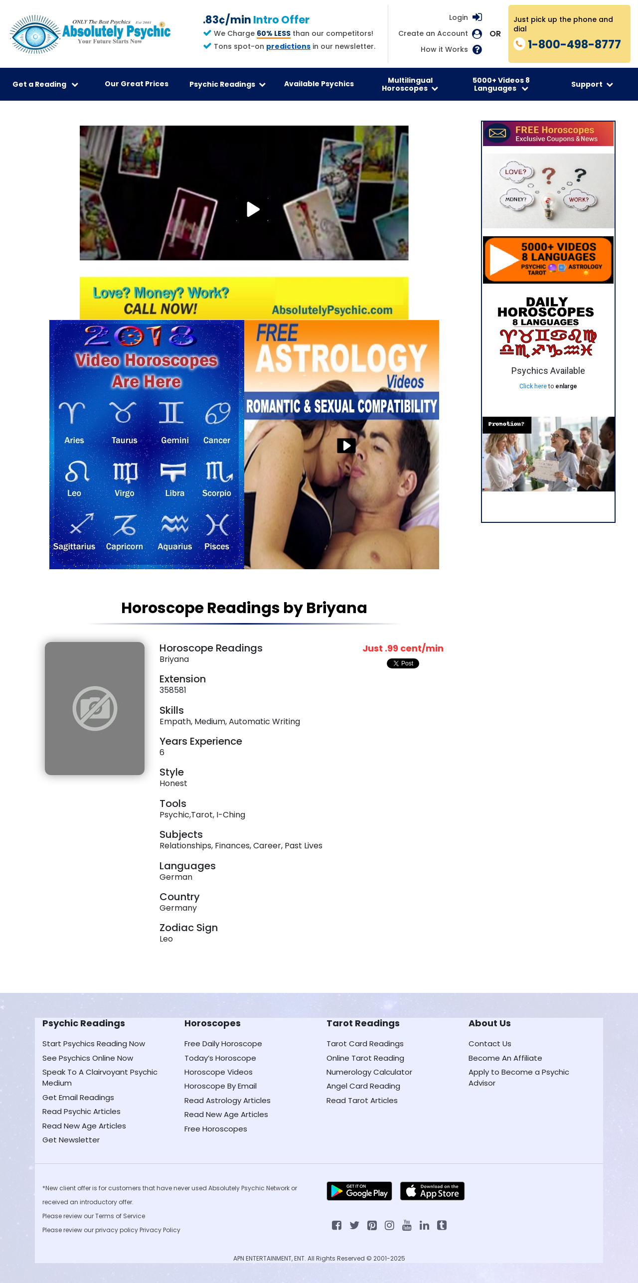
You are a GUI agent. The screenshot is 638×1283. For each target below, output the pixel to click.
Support (592, 84)
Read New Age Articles (84, 1126)
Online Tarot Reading (365, 1058)
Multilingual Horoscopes (410, 84)
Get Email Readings (78, 1097)
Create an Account (433, 33)
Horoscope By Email (220, 1086)
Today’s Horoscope (220, 1058)
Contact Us (490, 1043)
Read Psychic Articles (81, 1111)
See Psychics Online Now (87, 1058)
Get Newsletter (71, 1139)
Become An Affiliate (505, 1058)
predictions (288, 46)
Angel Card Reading (363, 1086)
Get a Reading (45, 84)
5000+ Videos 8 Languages (501, 84)
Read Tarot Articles (362, 1100)
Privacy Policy (160, 1230)
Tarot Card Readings (365, 1043)
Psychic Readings (227, 84)
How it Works (444, 49)
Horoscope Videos (218, 1072)
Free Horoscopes (215, 1128)
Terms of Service (120, 1216)
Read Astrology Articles (227, 1100)
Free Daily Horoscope (223, 1043)
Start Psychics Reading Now (93, 1043)
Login (458, 17)
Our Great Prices (136, 84)
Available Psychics (319, 84)
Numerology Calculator (369, 1072)
